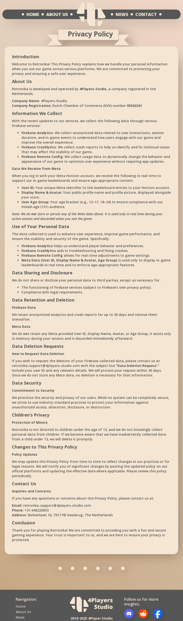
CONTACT (146, 14)
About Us (23, 612)
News (20, 617)
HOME (32, 14)
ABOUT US (57, 14)
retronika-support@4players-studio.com (46, 365)
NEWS (122, 14)
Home (20, 606)
